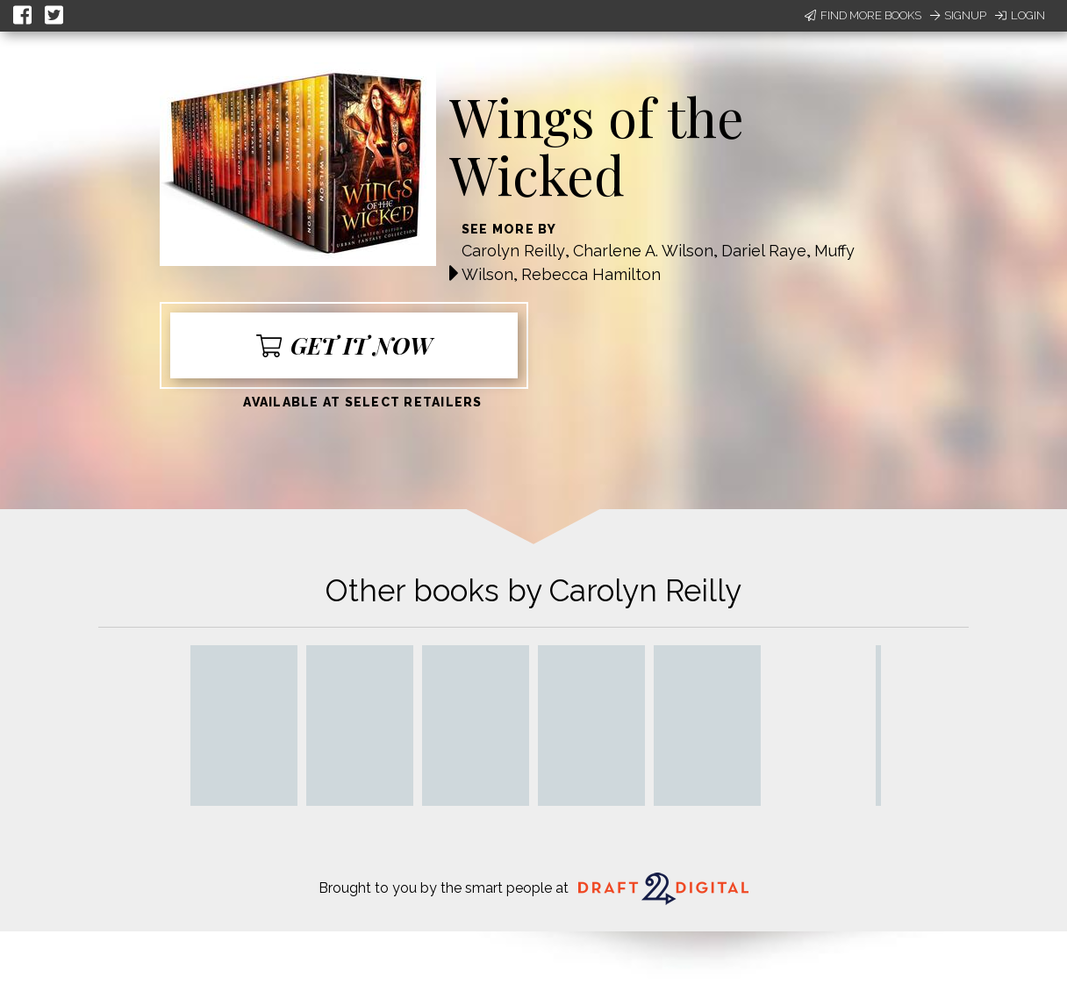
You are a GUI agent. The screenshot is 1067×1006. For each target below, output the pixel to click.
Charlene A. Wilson (643, 250)
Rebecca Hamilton (591, 274)
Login (1020, 15)
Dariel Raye (763, 250)
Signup (958, 15)
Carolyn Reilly (513, 250)
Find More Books (863, 15)
